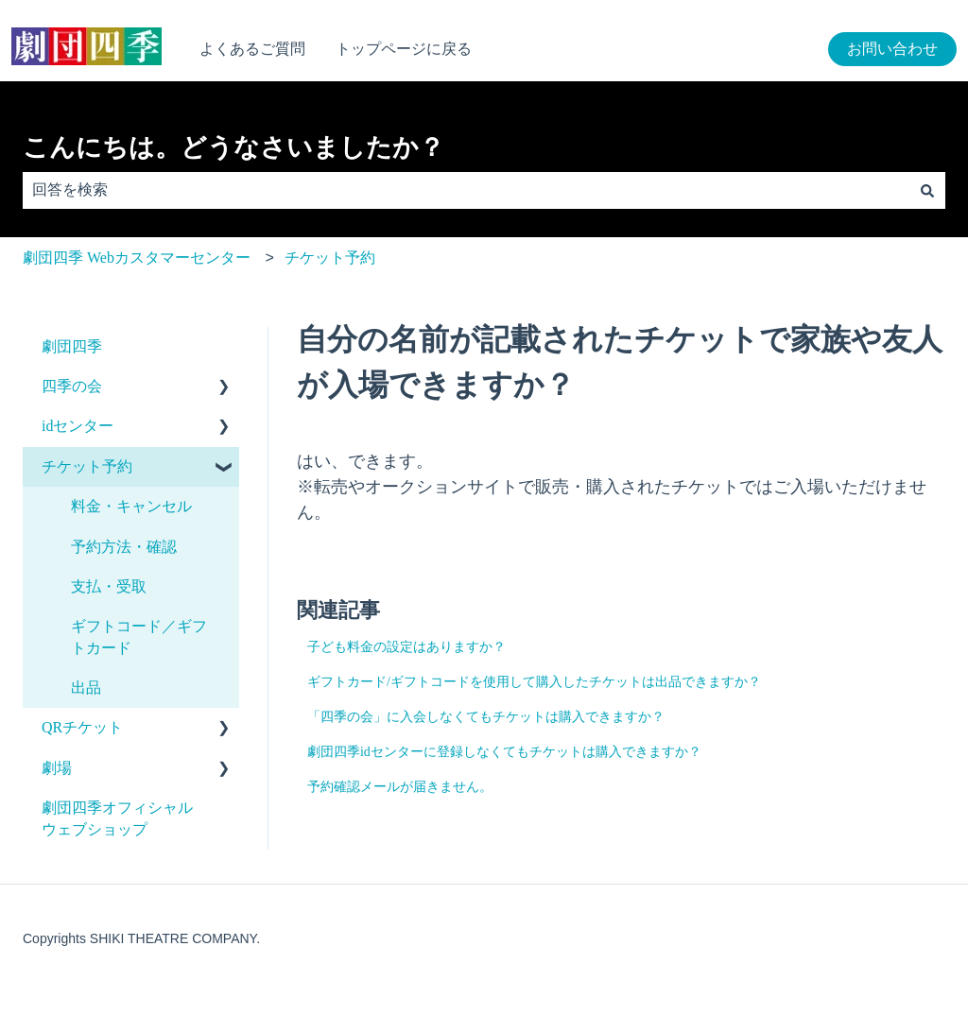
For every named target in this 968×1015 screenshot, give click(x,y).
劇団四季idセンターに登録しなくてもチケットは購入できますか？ (504, 752)
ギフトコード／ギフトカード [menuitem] (139, 636)
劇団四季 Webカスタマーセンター (137, 257)
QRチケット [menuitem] (82, 727)
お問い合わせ (892, 49)
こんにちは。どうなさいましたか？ (233, 147)
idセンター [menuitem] (77, 426)
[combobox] (466, 190)
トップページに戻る (404, 49)
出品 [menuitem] (86, 688)
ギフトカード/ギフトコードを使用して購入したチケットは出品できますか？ (534, 682)
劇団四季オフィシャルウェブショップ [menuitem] (117, 818)
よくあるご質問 (252, 49)
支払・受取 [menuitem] (109, 586)
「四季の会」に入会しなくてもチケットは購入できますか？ (486, 717)
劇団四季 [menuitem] (72, 346)
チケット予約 (330, 257)
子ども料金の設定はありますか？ (406, 647)
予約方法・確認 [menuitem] (124, 547)
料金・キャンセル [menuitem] (131, 506)
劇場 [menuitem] (57, 768)
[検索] (927, 190)
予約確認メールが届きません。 (400, 787)
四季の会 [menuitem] (72, 386)
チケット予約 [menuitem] (87, 466)
